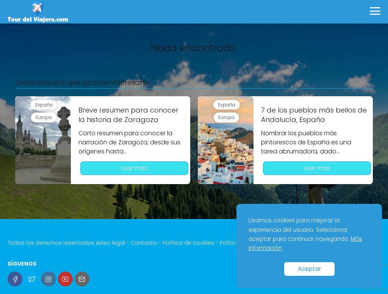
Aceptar (309, 269)
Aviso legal (110, 243)
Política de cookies (188, 243)
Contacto (144, 243)
